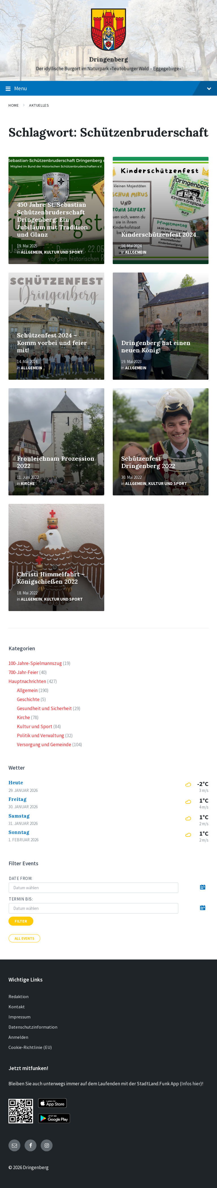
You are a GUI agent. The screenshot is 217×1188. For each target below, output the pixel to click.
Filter (21, 921)
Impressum (19, 1017)
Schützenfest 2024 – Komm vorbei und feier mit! (52, 342)
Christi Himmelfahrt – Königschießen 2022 (51, 578)
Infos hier (190, 1084)
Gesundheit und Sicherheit (44, 708)
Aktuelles (39, 105)
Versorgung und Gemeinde (44, 744)
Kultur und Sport (63, 252)
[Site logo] (108, 49)
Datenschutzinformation (32, 1027)
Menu (108, 88)
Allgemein (31, 252)
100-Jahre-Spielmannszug (35, 663)
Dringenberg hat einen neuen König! (155, 346)
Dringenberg (108, 59)
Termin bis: (21, 899)
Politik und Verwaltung (40, 735)
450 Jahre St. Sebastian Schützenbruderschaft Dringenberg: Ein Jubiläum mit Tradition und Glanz (52, 219)
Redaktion (18, 996)
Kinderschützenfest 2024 (158, 234)
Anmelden (18, 1037)
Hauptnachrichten (27, 681)
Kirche (28, 483)
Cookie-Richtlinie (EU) (30, 1047)
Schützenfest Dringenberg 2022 (148, 462)
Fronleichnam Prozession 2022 (55, 462)
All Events (24, 938)
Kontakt (16, 1006)
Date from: (20, 878)
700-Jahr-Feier (23, 672)
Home (13, 105)
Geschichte (28, 699)
